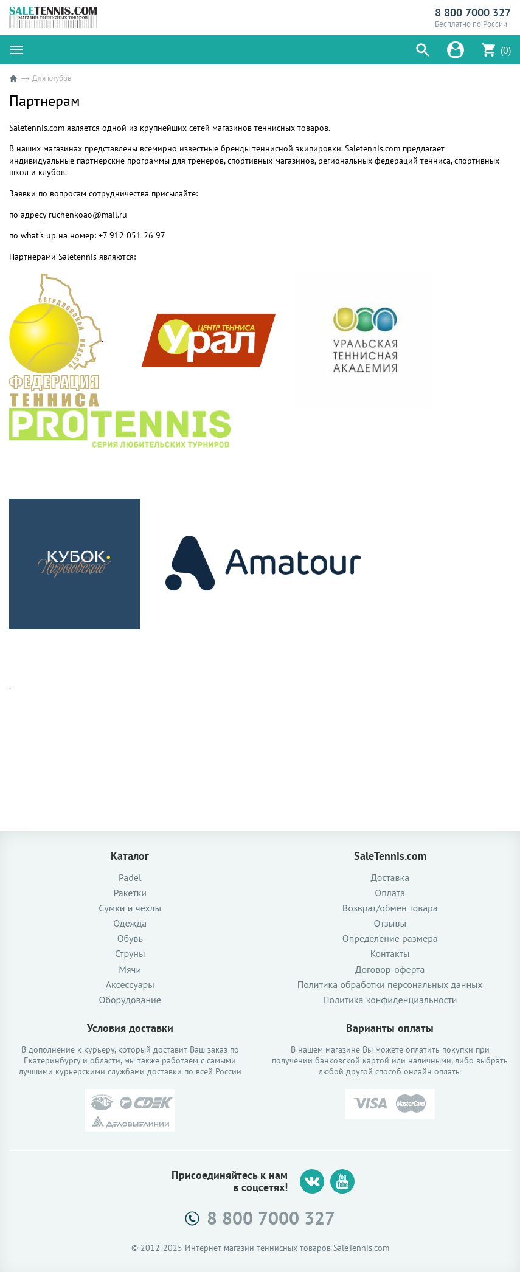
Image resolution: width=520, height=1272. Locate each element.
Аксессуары (130, 984)
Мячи (130, 969)
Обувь (130, 938)
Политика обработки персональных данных (390, 984)
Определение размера (390, 938)
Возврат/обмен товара (390, 908)
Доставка (389, 877)
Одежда (130, 923)
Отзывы (390, 923)
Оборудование (130, 1000)
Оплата (390, 893)
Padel (130, 877)
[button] (423, 50)
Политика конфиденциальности (390, 1000)
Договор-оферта (390, 969)
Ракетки (130, 893)
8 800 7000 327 (473, 12)
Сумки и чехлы (130, 908)
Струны (130, 953)
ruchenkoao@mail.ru (88, 214)
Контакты (390, 953)
